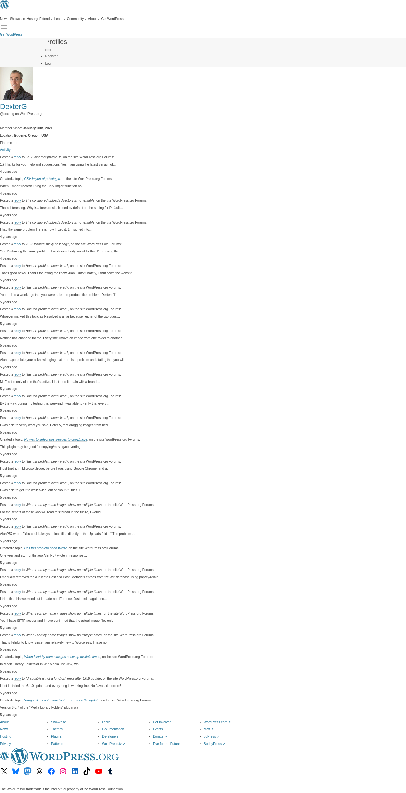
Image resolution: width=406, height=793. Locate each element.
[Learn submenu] (59, 19)
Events (158, 729)
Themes (57, 729)
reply (17, 157)
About (4, 722)
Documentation (113, 729)
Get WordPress (11, 34)
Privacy (5, 744)
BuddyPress (214, 744)
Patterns (57, 744)
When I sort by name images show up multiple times (62, 657)
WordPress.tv (113, 744)
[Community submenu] (76, 19)
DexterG (13, 106)
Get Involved (162, 722)
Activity (5, 150)
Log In (50, 63)
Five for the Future (166, 744)
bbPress (211, 736)
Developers (110, 736)
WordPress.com (217, 722)
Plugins (56, 736)
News (4, 729)
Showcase (58, 722)
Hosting (5, 736)
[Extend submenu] (46, 19)
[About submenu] (94, 19)
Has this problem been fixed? (45, 548)
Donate (160, 736)
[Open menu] (4, 27)
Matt (209, 729)
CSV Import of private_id (42, 179)
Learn (106, 722)
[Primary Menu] (48, 50)
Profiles (56, 41)
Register (51, 56)
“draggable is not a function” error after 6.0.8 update (61, 700)
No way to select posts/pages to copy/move (55, 439)
